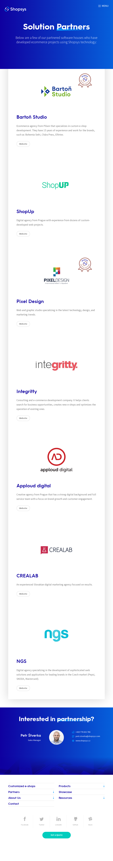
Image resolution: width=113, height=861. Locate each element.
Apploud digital (33, 485)
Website (23, 144)
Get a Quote (57, 835)
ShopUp (25, 211)
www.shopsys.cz (83, 740)
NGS (21, 661)
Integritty (26, 391)
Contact (13, 803)
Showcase (65, 792)
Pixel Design (30, 301)
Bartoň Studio (31, 117)
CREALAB (27, 576)
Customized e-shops (21, 786)
